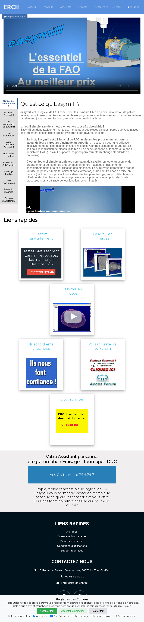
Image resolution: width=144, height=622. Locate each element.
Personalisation (125, 616)
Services (84, 7)
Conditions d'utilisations (72, 545)
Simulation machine (8, 190)
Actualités (67, 7)
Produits (50, 7)
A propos (71, 531)
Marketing (80, 616)
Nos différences (9, 134)
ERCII (11, 7)
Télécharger (101, 7)
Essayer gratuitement (8, 199)
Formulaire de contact (72, 582)
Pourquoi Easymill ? (9, 113)
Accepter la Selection (72, 611)
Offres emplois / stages (72, 536)
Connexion (134, 7)
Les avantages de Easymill (9, 124)
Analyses (40, 616)
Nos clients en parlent (8, 154)
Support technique (72, 550)
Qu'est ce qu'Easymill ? (8, 103)
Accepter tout (47, 611)
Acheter (117, 7)
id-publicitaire (101, 616)
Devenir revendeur (72, 541)
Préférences (59, 616)
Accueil (34, 7)
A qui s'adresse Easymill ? (9, 145)
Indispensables (19, 616)
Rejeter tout (98, 611)
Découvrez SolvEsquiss (8, 163)
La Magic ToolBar (9, 172)
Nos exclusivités (9, 181)
